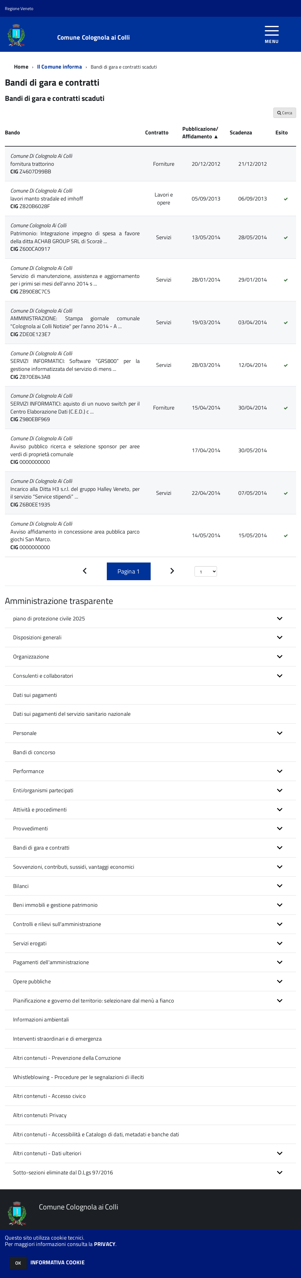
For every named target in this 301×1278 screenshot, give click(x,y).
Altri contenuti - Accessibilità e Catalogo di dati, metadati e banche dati (96, 1134)
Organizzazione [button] (31, 656)
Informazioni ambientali (41, 1019)
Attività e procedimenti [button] (40, 809)
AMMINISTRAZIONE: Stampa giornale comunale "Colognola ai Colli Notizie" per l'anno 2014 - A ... (75, 322)
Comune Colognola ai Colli (93, 37)
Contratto (157, 132)
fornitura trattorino (32, 164)
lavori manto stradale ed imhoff (46, 198)
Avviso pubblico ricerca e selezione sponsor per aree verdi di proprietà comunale (75, 450)
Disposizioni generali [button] (37, 637)
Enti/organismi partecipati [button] (43, 790)
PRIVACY (104, 1244)
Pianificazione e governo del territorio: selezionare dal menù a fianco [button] (93, 1000)
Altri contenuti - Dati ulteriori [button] (47, 1153)
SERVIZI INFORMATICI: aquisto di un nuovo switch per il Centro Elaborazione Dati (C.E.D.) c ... (75, 407)
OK (18, 1262)
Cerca (284, 112)
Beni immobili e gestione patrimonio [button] (55, 905)
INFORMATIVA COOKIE (57, 1262)
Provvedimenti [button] (30, 828)
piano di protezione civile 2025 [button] (49, 618)
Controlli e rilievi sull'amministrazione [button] (57, 924)
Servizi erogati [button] (30, 943)
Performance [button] (28, 771)
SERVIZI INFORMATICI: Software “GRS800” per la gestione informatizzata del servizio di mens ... (75, 365)
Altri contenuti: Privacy (40, 1115)
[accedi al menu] (272, 34)
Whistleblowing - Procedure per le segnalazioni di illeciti (78, 1077)
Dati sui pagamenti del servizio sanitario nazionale (72, 714)
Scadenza (241, 132)
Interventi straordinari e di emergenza (57, 1039)
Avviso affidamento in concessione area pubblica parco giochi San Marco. (75, 535)
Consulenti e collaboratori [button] (43, 676)
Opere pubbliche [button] (32, 981)
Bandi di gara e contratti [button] (41, 847)
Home (21, 66)
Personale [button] (25, 733)
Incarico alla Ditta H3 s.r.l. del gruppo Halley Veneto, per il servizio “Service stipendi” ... (75, 493)
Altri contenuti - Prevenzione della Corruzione (67, 1058)
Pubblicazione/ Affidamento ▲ (200, 133)
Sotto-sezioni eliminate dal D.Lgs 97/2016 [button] (63, 1172)
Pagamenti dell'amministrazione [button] (51, 962)
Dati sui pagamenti (35, 695)
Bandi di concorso (34, 752)
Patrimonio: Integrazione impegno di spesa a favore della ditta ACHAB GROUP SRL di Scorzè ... (75, 237)
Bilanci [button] (21, 886)
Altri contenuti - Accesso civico (49, 1096)
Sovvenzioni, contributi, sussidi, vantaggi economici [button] (73, 867)
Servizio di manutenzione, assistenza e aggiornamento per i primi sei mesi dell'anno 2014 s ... (75, 280)
